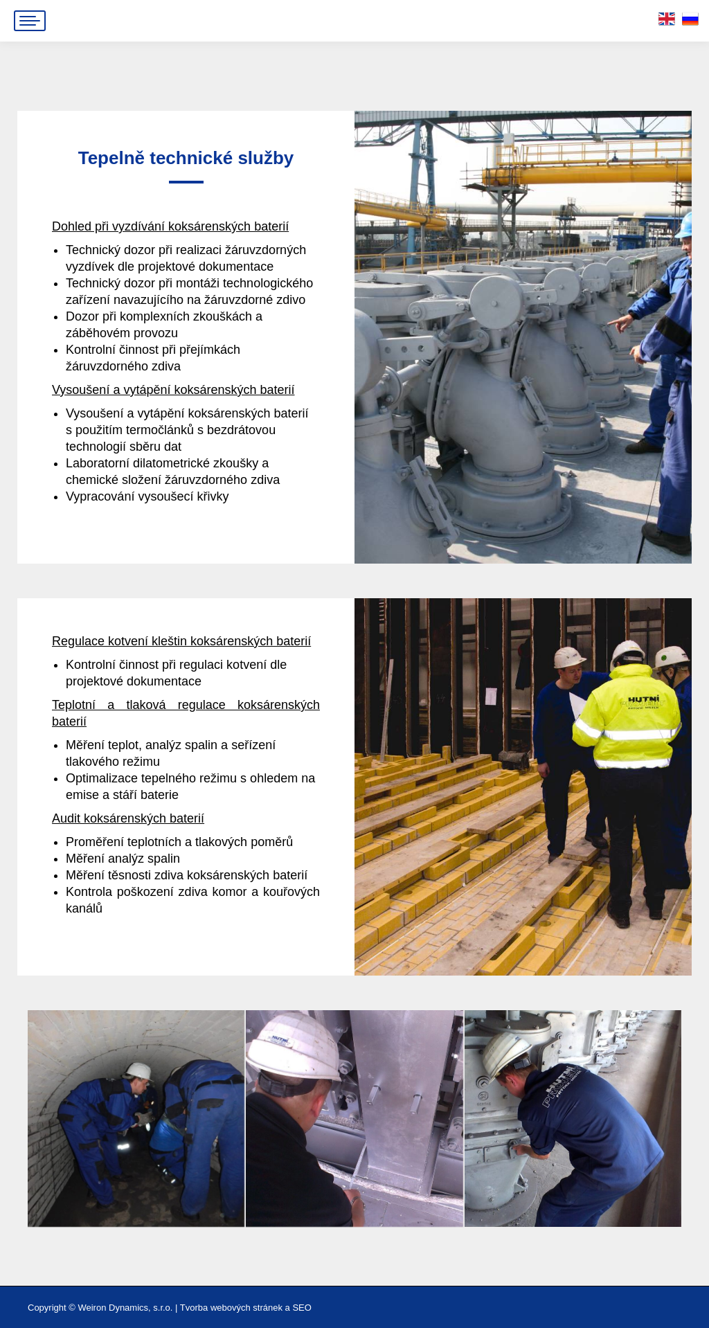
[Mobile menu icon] (30, 20)
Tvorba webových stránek (231, 1307)
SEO (301, 1307)
